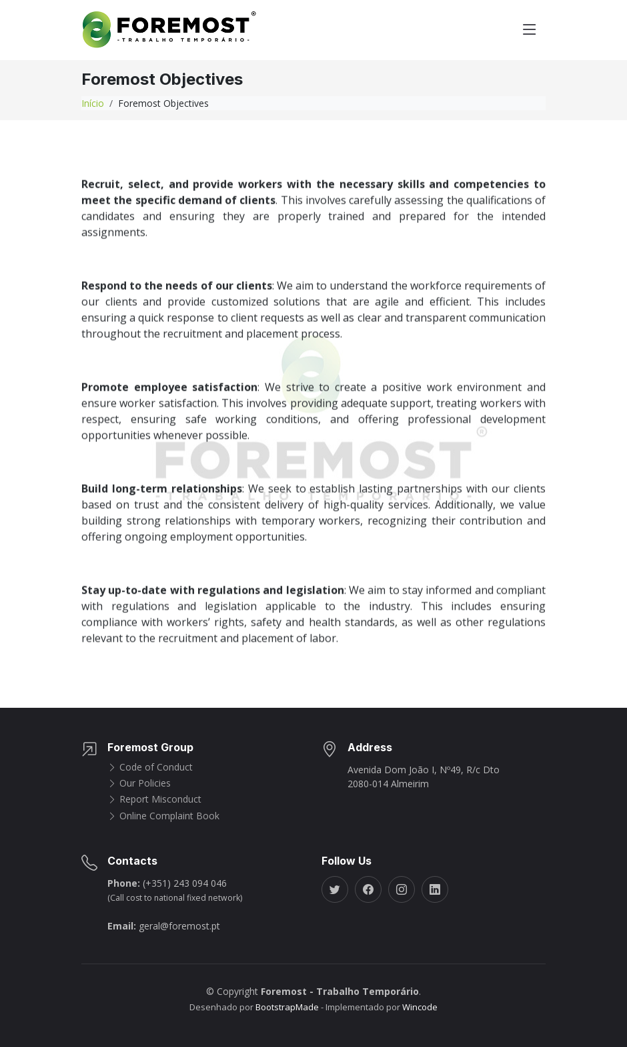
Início (92, 103)
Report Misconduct (154, 799)
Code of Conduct (150, 767)
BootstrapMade (287, 1007)
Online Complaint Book (163, 816)
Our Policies (139, 783)
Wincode (420, 1007)
